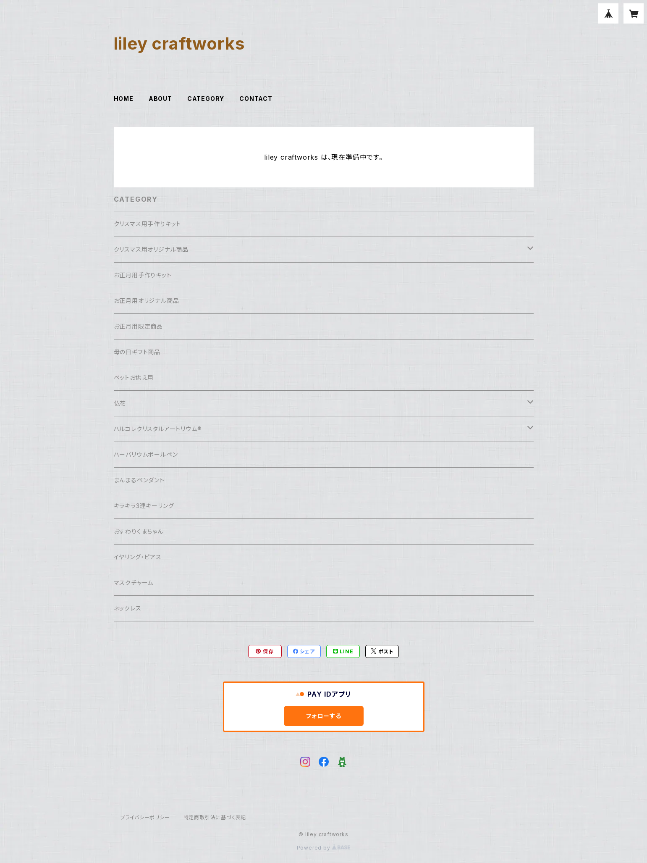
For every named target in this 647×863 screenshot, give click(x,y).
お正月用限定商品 (138, 326)
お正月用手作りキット (143, 275)
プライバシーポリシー (145, 817)
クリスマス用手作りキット (147, 223)
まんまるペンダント (139, 480)
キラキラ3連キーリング (144, 505)
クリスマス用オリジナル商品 (151, 249)
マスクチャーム (134, 582)
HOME (124, 98)
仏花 (120, 403)
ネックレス (127, 608)
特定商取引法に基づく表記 (214, 817)
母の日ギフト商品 (137, 351)
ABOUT (160, 98)
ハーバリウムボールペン (146, 454)
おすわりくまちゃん (138, 531)
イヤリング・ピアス (138, 556)
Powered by (324, 848)
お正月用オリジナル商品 (146, 300)
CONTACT (255, 98)
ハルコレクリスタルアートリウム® (158, 428)
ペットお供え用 (134, 377)
